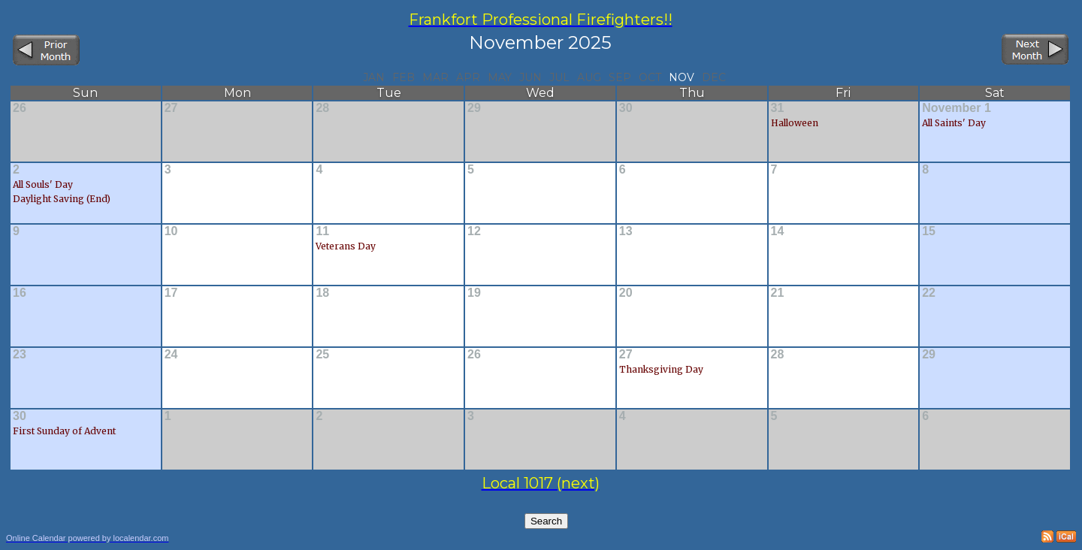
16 (19, 292)
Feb (403, 77)
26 (19, 107)
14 (777, 231)
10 (171, 231)
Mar (435, 77)
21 (777, 292)
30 (626, 107)
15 (928, 231)
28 (322, 107)
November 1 (956, 107)
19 (474, 292)
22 (928, 292)
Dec (714, 77)
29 (474, 107)
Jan (374, 77)
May (500, 77)
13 (626, 231)
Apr (468, 77)
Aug (589, 77)
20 (626, 292)
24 (171, 354)
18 (322, 292)
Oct (650, 77)
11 (322, 231)
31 (777, 107)
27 (171, 107)
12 (474, 231)
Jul (559, 77)
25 (322, 354)
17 (171, 292)
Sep (620, 77)
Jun (530, 77)
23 (19, 354)
